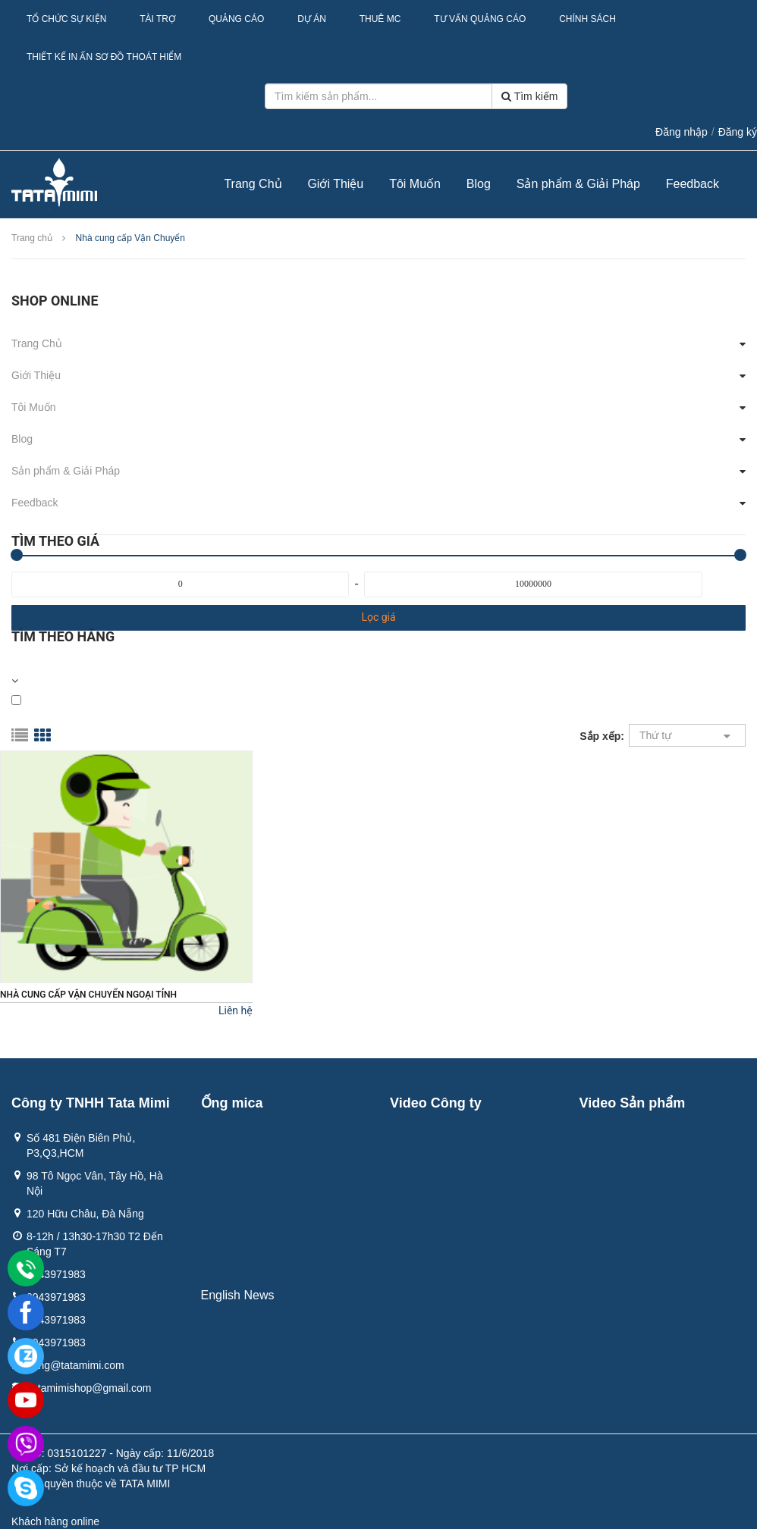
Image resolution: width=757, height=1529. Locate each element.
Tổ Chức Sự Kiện (66, 19)
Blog (478, 183)
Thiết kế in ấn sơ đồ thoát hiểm (104, 57)
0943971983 (56, 1274)
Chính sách (587, 19)
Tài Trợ (157, 19)
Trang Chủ (252, 183)
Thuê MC (380, 19)
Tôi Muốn (415, 183)
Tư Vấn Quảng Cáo (480, 19)
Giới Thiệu (335, 183)
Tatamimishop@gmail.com (89, 1388)
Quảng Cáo (236, 19)
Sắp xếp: (602, 736)
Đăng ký (737, 132)
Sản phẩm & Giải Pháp (578, 183)
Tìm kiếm (529, 96)
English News (238, 1295)
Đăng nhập (681, 132)
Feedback (692, 183)
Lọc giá (378, 617)
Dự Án (311, 19)
